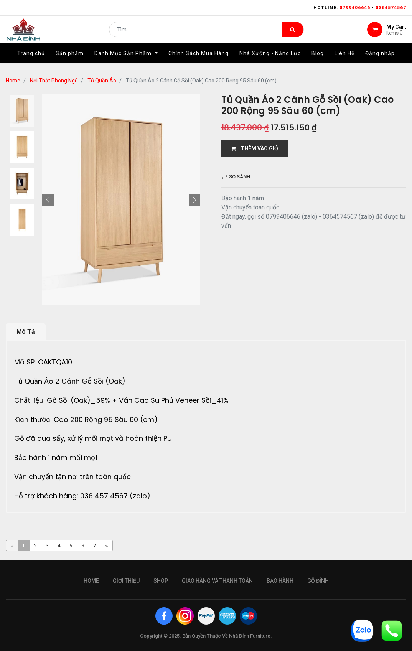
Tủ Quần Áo (101, 80)
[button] (48, 200)
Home (13, 80)
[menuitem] (31, 60)
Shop (160, 581)
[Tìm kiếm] (292, 33)
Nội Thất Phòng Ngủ (54, 80)
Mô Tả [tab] (25, 331)
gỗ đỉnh (318, 581)
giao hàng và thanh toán (217, 581)
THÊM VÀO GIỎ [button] (254, 148)
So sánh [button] (236, 177)
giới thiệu (126, 581)
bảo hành (280, 581)
